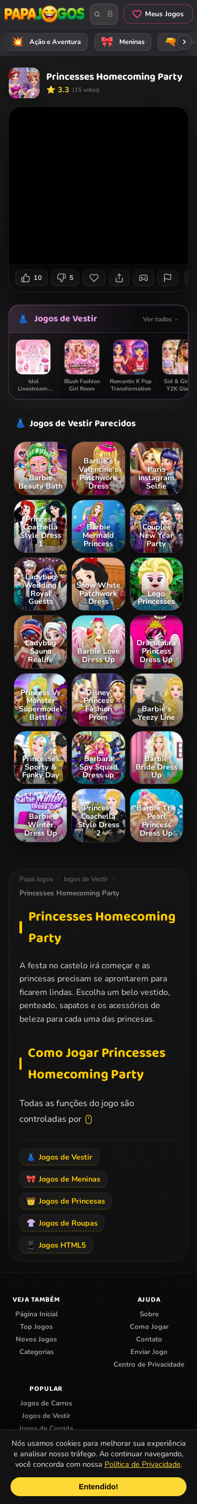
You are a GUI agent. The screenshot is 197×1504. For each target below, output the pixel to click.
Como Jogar (149, 1327)
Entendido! (98, 1487)
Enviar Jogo (149, 1352)
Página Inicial (36, 1314)
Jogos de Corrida (46, 1428)
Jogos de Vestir (65, 318)
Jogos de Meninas (63, 1179)
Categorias (36, 1352)
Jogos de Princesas (65, 1201)
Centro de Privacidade (148, 1364)
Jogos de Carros (46, 1403)
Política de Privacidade (143, 1464)
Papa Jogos (36, 879)
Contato (149, 1339)
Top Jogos (36, 1327)
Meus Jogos (158, 14)
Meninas (121, 42)
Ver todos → (161, 319)
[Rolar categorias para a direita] (184, 42)
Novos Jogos (36, 1339)
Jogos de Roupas (62, 1223)
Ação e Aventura (44, 42)
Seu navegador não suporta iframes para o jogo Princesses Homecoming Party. (98, 185)
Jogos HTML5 (56, 1245)
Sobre (149, 1314)
